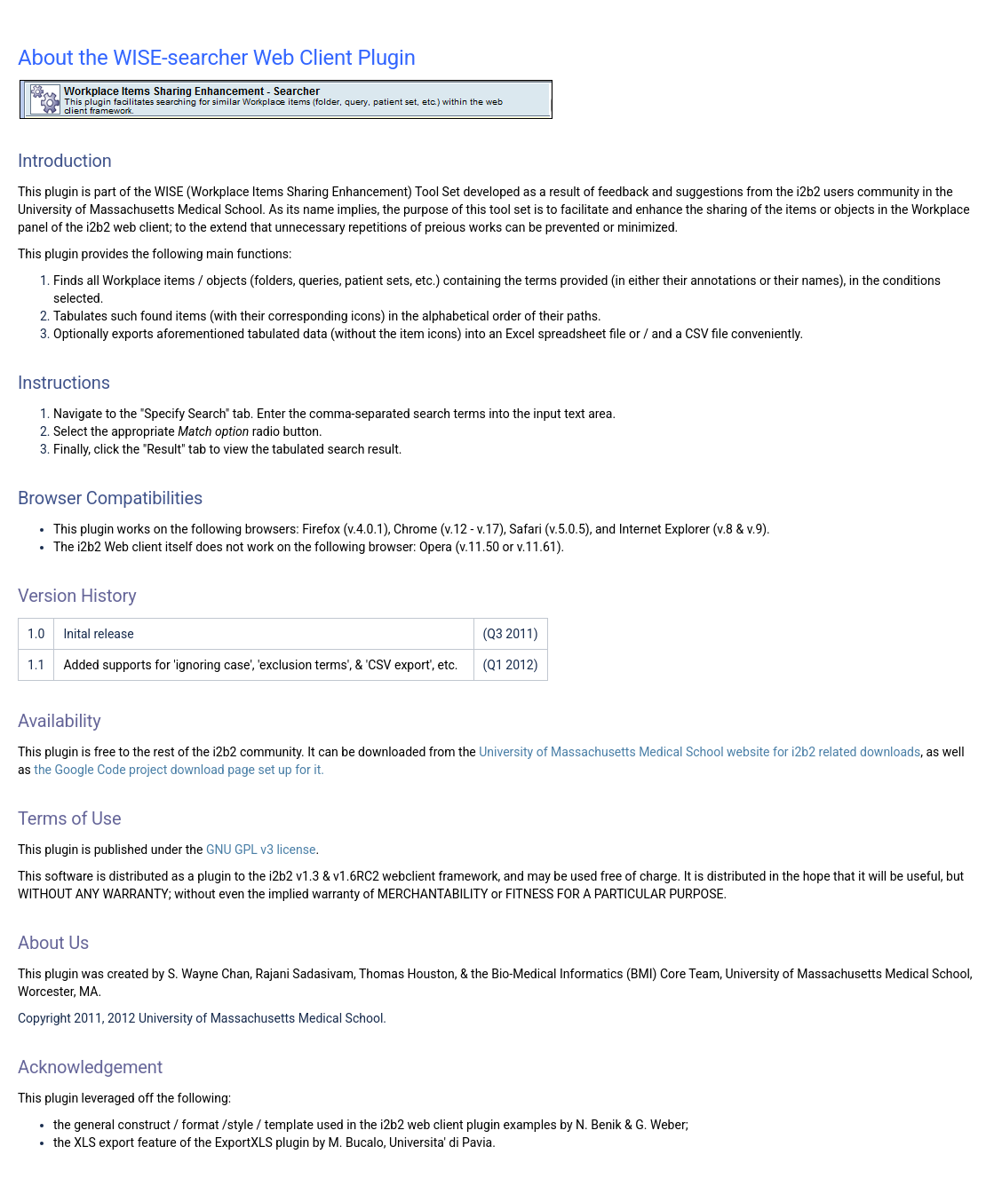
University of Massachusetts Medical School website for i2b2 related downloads (699, 752)
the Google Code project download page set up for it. (179, 770)
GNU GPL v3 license (261, 849)
